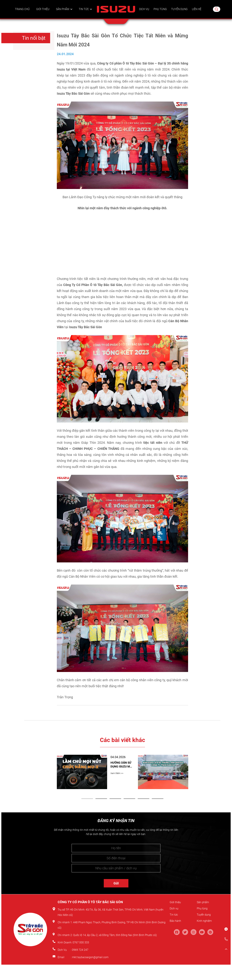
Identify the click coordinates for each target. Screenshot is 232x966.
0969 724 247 (80, 949)
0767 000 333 (81, 942)
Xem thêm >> (116, 771)
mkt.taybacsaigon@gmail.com (90, 957)
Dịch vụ (144, 12)
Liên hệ (196, 12)
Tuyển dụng (179, 12)
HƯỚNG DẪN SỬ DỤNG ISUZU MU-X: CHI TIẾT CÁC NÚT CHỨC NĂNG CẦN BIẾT (121, 764)
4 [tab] (129, 798)
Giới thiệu (43, 13)
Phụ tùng (159, 12)
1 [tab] (87, 798)
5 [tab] (143, 798)
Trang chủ (22, 13)
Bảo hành (177, 921)
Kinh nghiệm (206, 921)
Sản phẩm (63, 13)
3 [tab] (115, 798)
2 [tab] (101, 798)
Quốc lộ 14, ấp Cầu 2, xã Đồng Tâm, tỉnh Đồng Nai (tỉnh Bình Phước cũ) (115, 935)
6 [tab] (157, 798)
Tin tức (84, 13)
